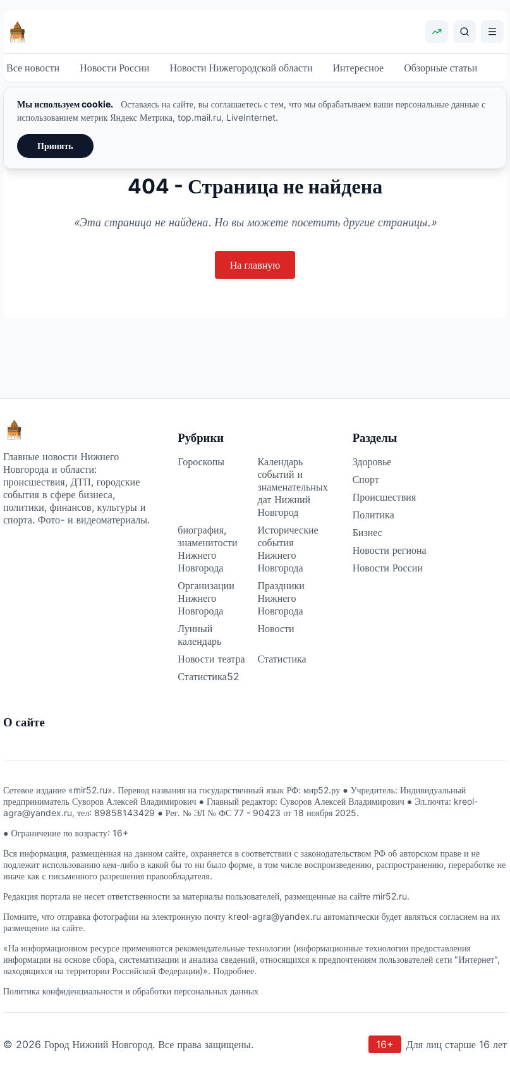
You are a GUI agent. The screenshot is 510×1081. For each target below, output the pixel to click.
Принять (55, 145)
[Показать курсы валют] (436, 31)
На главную (255, 265)
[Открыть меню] (492, 31)
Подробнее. (235, 970)
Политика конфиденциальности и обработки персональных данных (130, 991)
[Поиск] (464, 31)
